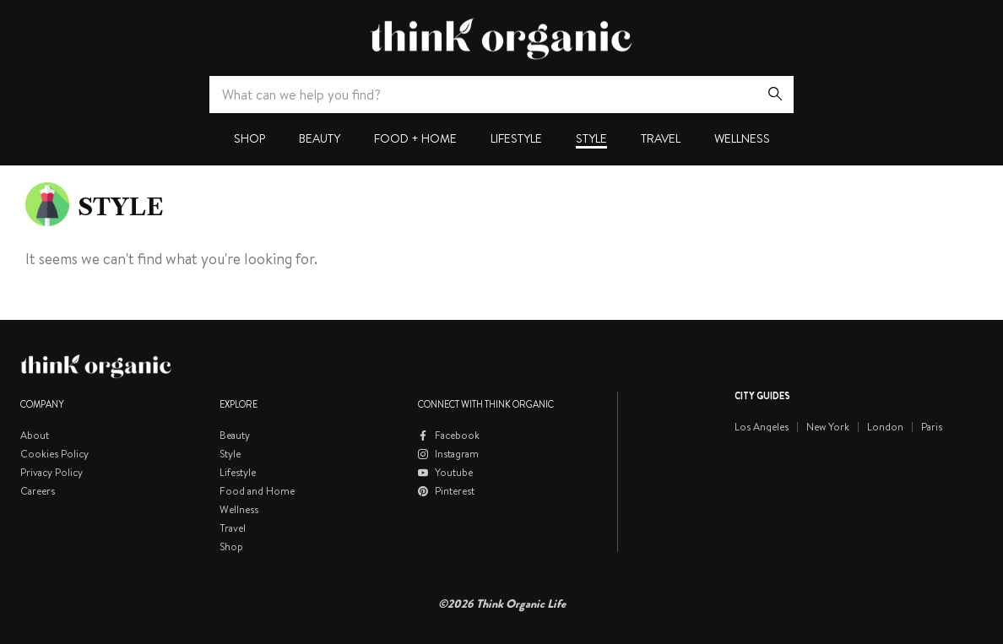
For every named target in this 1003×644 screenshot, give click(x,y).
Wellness (742, 138)
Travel (660, 138)
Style (591, 138)
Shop (249, 138)
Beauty (319, 138)
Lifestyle (516, 138)
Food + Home (415, 138)
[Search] (775, 94)
